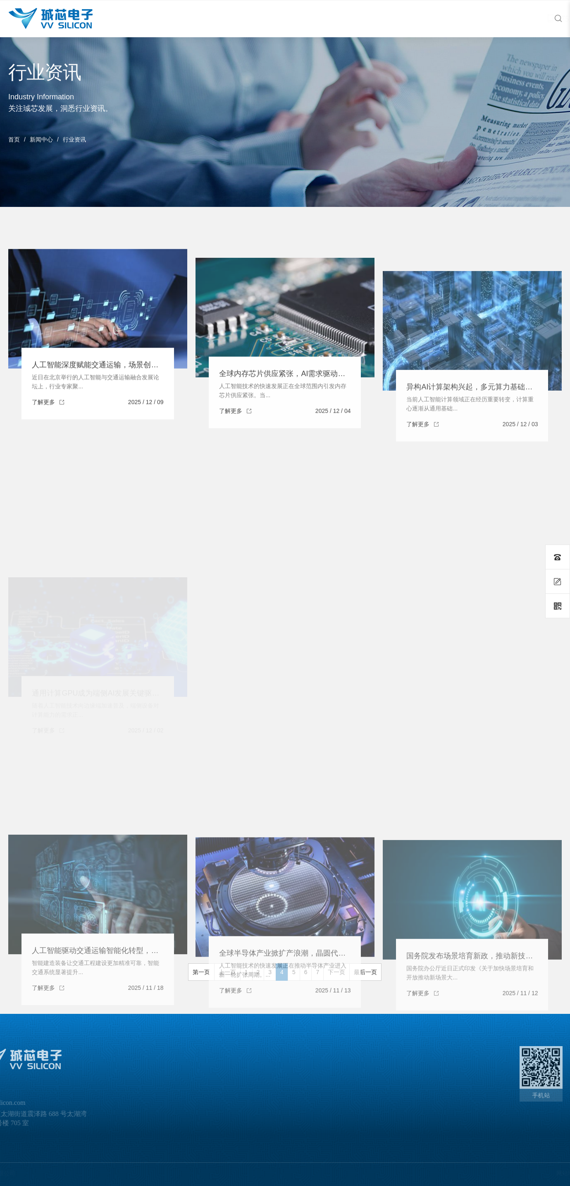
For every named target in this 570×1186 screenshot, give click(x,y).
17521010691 (522, 18)
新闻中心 (41, 139)
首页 (14, 139)
